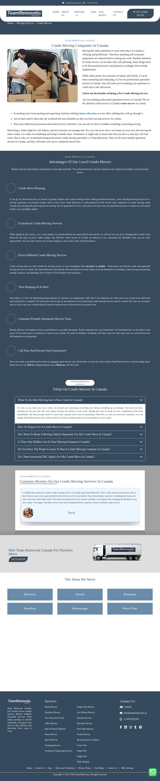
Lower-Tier (82, 745)
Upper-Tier (82, 751)
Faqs (50, 768)
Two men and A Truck (54, 718)
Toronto (80, 594)
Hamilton (30, 608)
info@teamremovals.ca (72, 3)
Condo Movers (83, 734)
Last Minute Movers (86, 712)
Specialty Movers (84, 723)
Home (56, 12)
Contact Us (118, 13)
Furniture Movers (52, 712)
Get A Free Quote (140, 13)
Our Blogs (102, 13)
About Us (65, 13)
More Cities (130, 608)
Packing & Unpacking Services (58, 751)
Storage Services (84, 718)
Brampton (130, 594)
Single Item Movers (85, 707)
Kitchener (30, 594)
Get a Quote (18, 559)
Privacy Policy (84, 768)
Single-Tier (82, 756)
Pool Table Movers (85, 729)
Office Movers (51, 723)
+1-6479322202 (90, 3)
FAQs (93, 12)
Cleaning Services (53, 745)
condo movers (127, 103)
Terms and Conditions (65, 768)
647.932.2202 (73, 365)
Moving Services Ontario (88, 740)
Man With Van (51, 740)
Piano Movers (51, 734)
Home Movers (51, 707)
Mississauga (80, 608)
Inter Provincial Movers (55, 729)
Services (79, 13)
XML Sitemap (83, 762)
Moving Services (25, 23)
